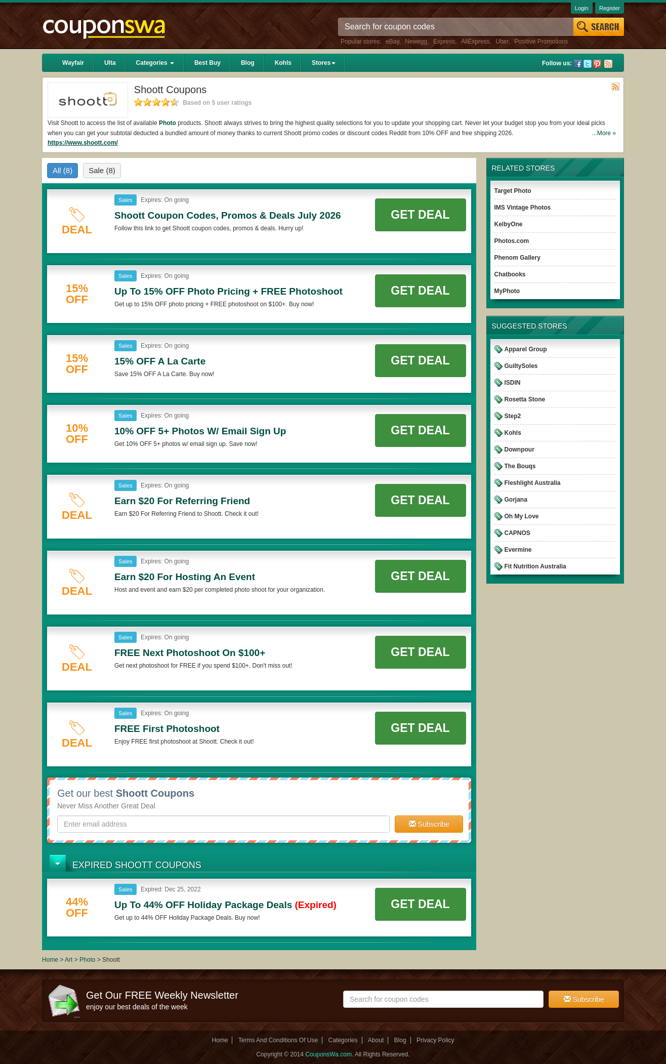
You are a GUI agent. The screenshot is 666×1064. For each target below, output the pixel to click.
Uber (501, 41)
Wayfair (73, 62)
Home (50, 959)
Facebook (578, 64)
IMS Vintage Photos (522, 207)
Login (582, 8)
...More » (604, 133)
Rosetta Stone (525, 399)
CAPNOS (517, 533)
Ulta (110, 62)
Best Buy (207, 62)
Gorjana (516, 499)
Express (444, 41)
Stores (324, 62)
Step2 (513, 416)
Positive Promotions (541, 41)
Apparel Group (526, 349)
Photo (167, 123)
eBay (392, 41)
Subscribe (429, 824)
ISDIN (513, 382)
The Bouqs (520, 466)
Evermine (518, 549)
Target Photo (512, 190)
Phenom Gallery (517, 257)
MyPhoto (507, 291)
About (376, 1040)
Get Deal (420, 214)
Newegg (416, 41)
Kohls (283, 62)
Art (68, 959)
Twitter (588, 64)
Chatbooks (510, 274)
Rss (608, 64)
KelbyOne (508, 224)
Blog (248, 62)
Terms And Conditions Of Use (278, 1040)
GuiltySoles (521, 366)
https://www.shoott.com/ (83, 142)
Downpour (519, 449)
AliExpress (475, 41)
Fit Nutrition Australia (535, 566)
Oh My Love (522, 516)
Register (609, 8)
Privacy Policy (435, 1040)
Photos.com (511, 240)
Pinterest (597, 64)
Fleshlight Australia (533, 482)
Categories (155, 62)
